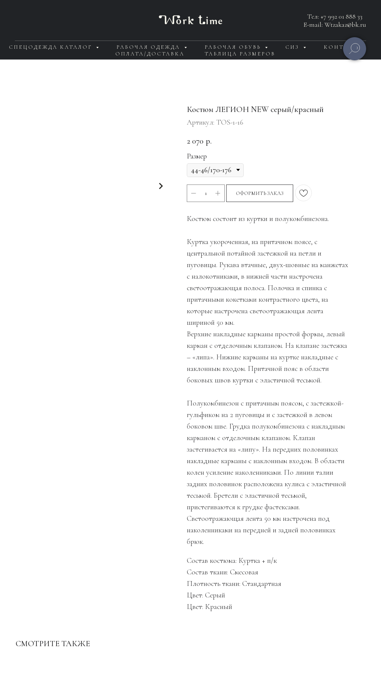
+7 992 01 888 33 (341, 16)
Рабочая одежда (149, 47)
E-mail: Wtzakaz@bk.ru (335, 24)
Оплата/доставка (150, 54)
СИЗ (293, 47)
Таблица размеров (240, 54)
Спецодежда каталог (51, 47)
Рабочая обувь (234, 47)
